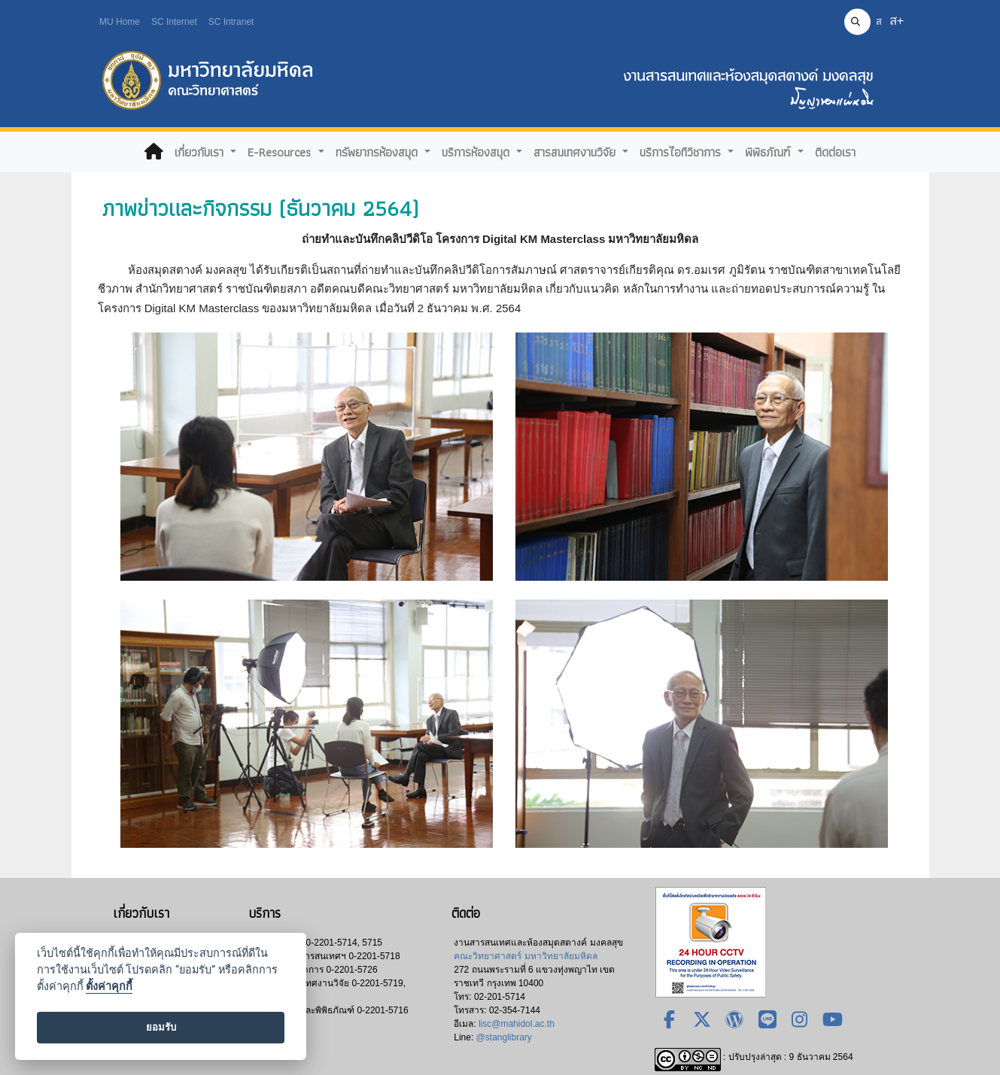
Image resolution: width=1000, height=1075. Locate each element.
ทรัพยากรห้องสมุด (378, 152)
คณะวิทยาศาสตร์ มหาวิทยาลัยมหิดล (525, 956)
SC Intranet (231, 22)
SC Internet (174, 22)
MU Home (119, 22)
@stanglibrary (504, 1037)
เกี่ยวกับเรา (201, 152)
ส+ (896, 21)
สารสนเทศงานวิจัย (576, 152)
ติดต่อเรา (835, 152)
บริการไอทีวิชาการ (682, 152)
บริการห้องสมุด (477, 152)
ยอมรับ (161, 1027)
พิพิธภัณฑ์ (769, 152)
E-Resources (281, 152)
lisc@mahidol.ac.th (517, 1024)
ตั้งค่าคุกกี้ (109, 986)
